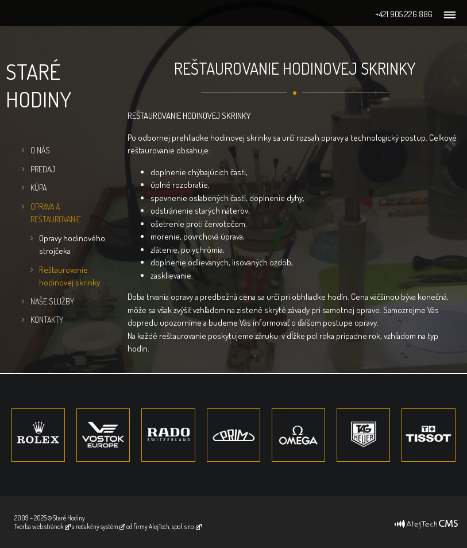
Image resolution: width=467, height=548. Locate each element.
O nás (40, 150)
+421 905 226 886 (404, 14)
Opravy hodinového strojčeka (72, 245)
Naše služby (52, 301)
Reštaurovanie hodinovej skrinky (69, 276)
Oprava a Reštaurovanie (55, 213)
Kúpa (38, 187)
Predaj (42, 169)
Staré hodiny (38, 85)
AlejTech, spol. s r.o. (172, 526)
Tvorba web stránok (39, 526)
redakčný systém (97, 526)
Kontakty (46, 320)
